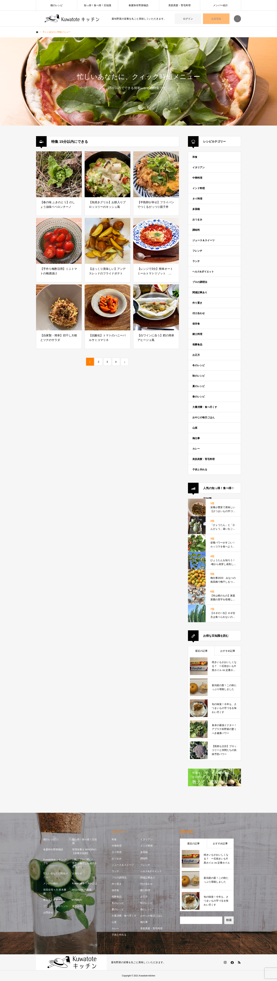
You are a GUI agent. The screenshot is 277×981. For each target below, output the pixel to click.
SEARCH (237, 18)
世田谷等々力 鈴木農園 (54, 891)
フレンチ (197, 250)
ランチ (196, 261)
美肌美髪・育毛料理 (179, 5)
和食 (194, 157)
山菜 (194, 427)
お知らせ (77, 873)
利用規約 (77, 899)
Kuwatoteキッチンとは (84, 883)
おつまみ (197, 219)
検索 (229, 919)
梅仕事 (196, 438)
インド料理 (198, 188)
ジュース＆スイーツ (203, 240)
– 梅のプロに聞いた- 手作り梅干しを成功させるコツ (84, 863)
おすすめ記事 (227, 650)
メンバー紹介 (220, 5)
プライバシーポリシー (55, 906)
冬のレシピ (198, 365)
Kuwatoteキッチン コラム (55, 861)
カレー (196, 448)
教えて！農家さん (53, 899)
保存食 (196, 323)
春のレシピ (198, 396)
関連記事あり (199, 292)
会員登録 (216, 18)
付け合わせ (198, 313)
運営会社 (77, 906)
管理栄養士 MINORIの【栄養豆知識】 (84, 851)
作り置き (197, 302)
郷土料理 (197, 334)
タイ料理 (197, 198)
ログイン (188, 18)
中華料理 (197, 177)
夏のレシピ (198, 386)
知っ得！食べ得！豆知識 (97, 5)
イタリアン (198, 167)
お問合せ (48, 912)
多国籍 (196, 209)
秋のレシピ (198, 375)
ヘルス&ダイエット (203, 271)
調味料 (196, 229)
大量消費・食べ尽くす (204, 407)
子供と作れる (199, 469)
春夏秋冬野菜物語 (138, 5)
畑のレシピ (56, 5)
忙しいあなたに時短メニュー (55, 875)
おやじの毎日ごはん (203, 417)
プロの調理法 (199, 282)
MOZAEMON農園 (82, 889)
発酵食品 (197, 344)
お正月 (196, 354)
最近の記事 (201, 650)
